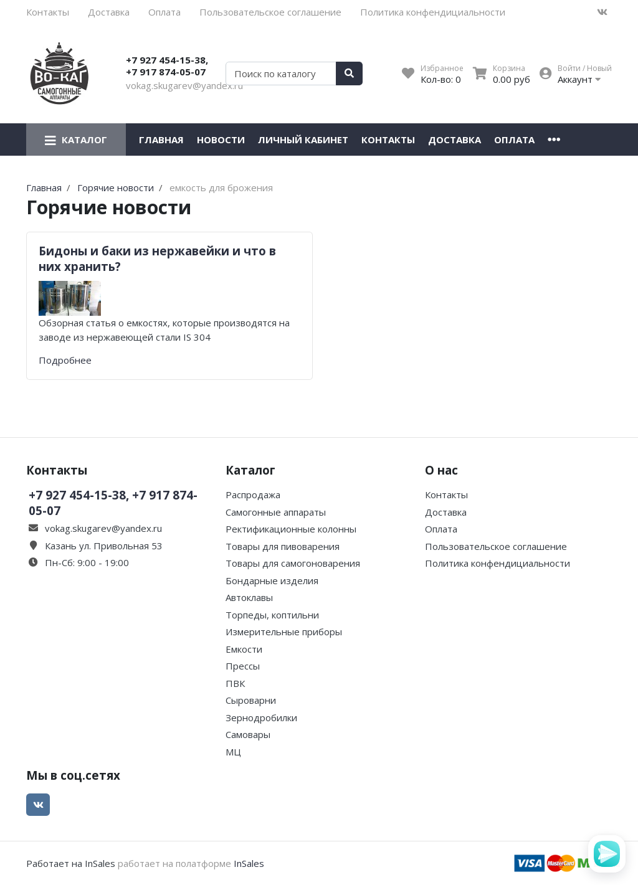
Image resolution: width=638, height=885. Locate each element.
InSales (249, 863)
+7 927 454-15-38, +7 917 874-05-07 (167, 66)
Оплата (164, 12)
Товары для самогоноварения (293, 563)
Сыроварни (251, 700)
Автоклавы (249, 597)
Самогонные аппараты (276, 512)
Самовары (248, 734)
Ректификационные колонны (291, 529)
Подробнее (65, 360)
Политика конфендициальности (432, 12)
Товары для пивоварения (283, 546)
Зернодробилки (261, 717)
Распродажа (253, 494)
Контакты (47, 12)
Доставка (109, 12)
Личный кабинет (303, 139)
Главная (161, 139)
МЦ (233, 751)
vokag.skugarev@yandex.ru (184, 85)
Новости (221, 139)
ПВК (235, 683)
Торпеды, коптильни (272, 614)
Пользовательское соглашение (270, 12)
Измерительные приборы (284, 631)
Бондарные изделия (272, 580)
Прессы (243, 666)
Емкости (244, 649)
